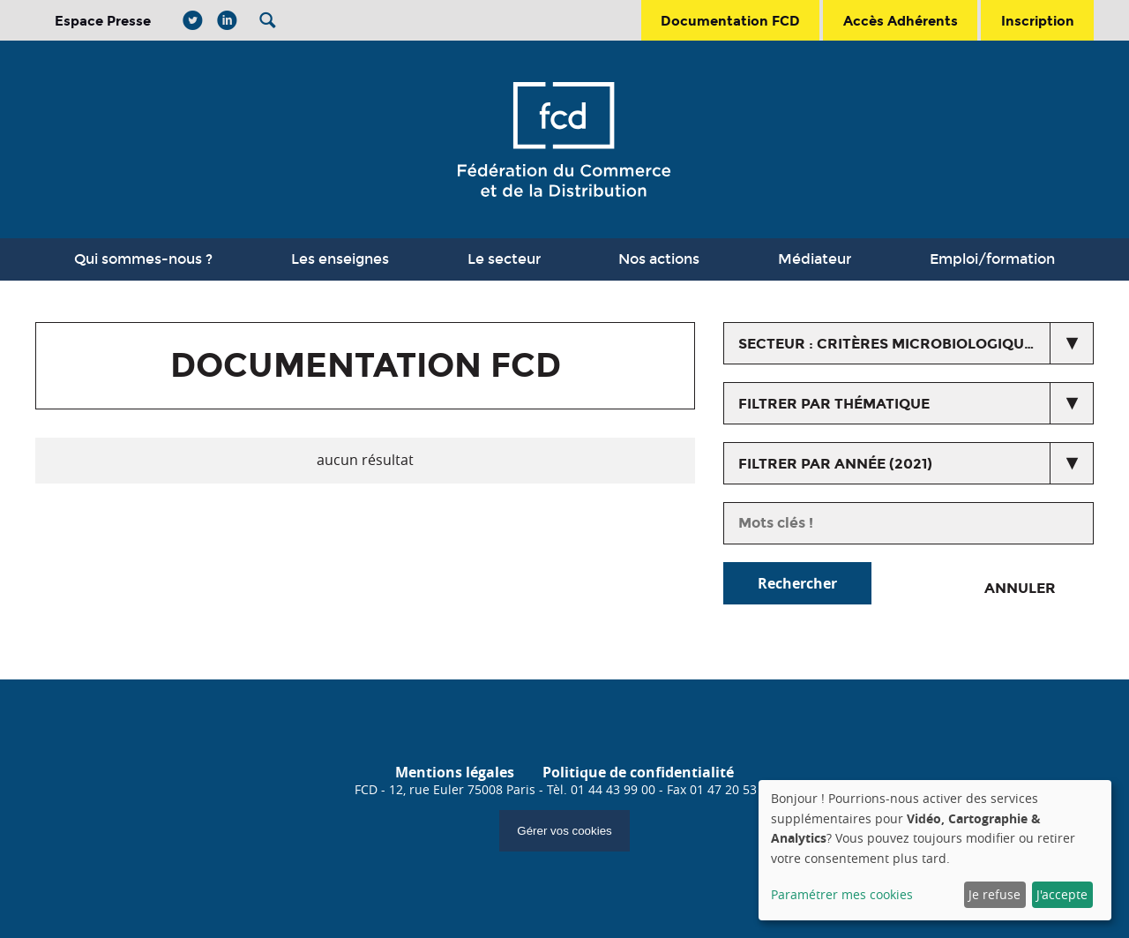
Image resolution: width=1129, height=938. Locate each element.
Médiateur (814, 259)
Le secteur (504, 259)
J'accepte (1062, 894)
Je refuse (994, 894)
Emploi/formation (992, 259)
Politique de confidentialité (638, 772)
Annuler (1020, 588)
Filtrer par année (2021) (835, 463)
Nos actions (658, 259)
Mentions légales (454, 772)
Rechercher (797, 583)
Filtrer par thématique (834, 403)
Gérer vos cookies (564, 830)
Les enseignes (340, 259)
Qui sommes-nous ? (143, 259)
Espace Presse (103, 20)
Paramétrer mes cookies (842, 894)
